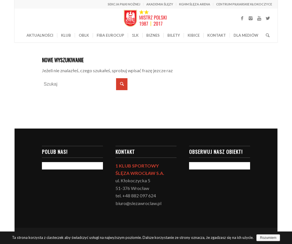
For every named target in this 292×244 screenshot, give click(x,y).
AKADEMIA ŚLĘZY (159, 4)
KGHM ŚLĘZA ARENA (194, 4)
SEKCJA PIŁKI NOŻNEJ (124, 4)
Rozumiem (268, 238)
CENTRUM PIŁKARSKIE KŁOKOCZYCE (244, 4)
